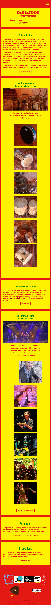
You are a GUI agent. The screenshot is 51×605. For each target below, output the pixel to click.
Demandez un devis (25, 560)
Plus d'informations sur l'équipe (25, 510)
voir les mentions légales (38, 68)
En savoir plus (25, 303)
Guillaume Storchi (28, 603)
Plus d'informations (25, 273)
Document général (25, 71)
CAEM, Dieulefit (22, 23)
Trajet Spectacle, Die (23, 22)
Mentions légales (38, 603)
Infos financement (17, 535)
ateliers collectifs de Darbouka (17, 298)
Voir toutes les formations (32, 535)
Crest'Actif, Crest (22, 21)
